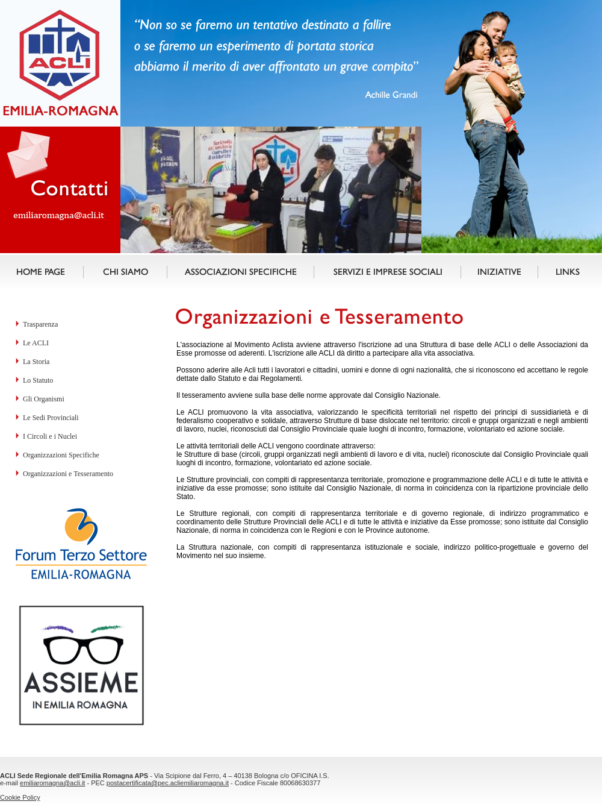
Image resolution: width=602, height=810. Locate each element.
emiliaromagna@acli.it (52, 782)
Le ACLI (36, 343)
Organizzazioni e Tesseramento (68, 473)
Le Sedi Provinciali (51, 417)
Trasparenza (40, 324)
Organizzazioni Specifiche (61, 455)
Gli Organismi (43, 399)
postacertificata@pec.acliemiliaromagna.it (168, 782)
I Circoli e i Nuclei (50, 436)
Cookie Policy (20, 797)
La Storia (36, 361)
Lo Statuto (38, 380)
